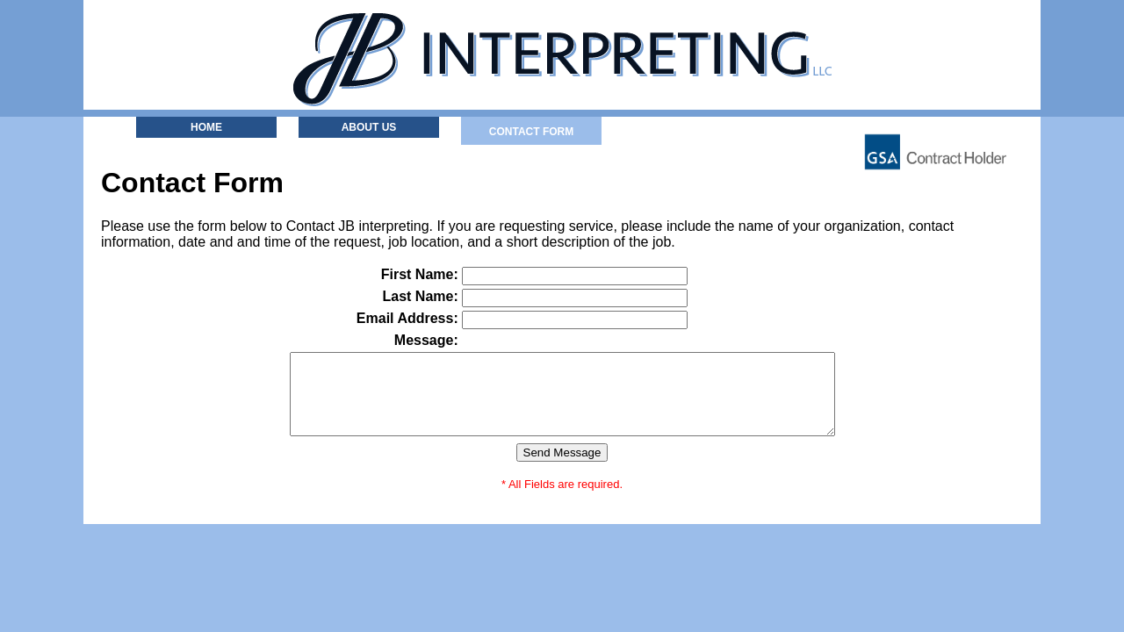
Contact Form (531, 132)
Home (206, 127)
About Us (369, 127)
